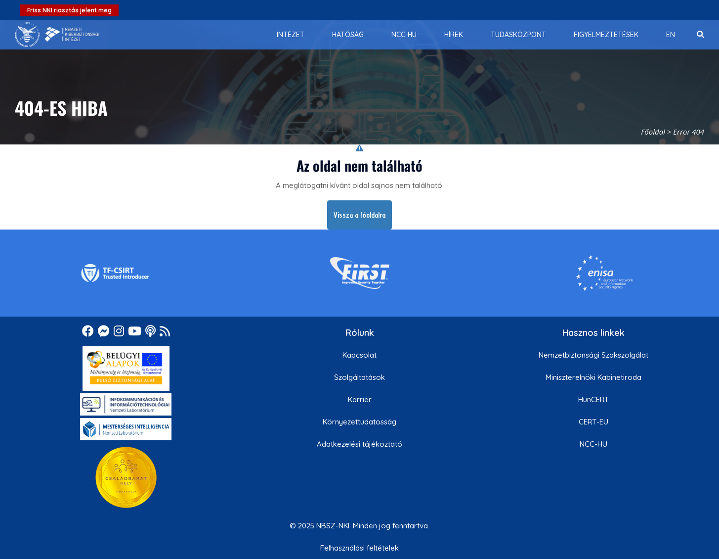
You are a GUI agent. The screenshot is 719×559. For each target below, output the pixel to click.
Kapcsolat (359, 355)
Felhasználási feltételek (359, 548)
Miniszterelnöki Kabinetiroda (593, 377)
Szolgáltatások (359, 377)
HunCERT (593, 399)
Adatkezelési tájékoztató (359, 444)
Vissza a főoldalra (359, 215)
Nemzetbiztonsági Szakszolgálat (593, 355)
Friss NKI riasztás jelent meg (69, 10)
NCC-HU (593, 444)
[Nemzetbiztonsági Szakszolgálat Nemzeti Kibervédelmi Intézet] (57, 34)
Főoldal (653, 132)
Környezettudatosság (359, 421)
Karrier (360, 399)
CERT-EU (593, 421)
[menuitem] (290, 34)
